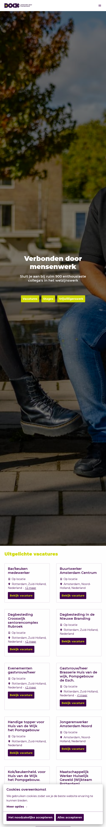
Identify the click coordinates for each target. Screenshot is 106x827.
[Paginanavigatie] (100, 5)
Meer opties (16, 806)
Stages (48, 298)
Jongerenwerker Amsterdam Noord (76, 724)
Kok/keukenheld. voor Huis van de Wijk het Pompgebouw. (27, 776)
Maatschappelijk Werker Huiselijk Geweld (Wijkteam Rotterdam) (76, 778)
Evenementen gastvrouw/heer (21, 670)
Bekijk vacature (21, 595)
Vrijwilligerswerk (71, 298)
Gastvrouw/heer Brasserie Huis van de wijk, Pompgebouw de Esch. (78, 674)
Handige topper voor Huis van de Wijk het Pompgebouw (26, 726)
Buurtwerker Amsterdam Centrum (78, 571)
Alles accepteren (70, 817)
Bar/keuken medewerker (19, 571)
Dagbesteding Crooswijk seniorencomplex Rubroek (23, 620)
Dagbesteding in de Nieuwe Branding (77, 617)
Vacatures (30, 298)
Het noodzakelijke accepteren (30, 817)
